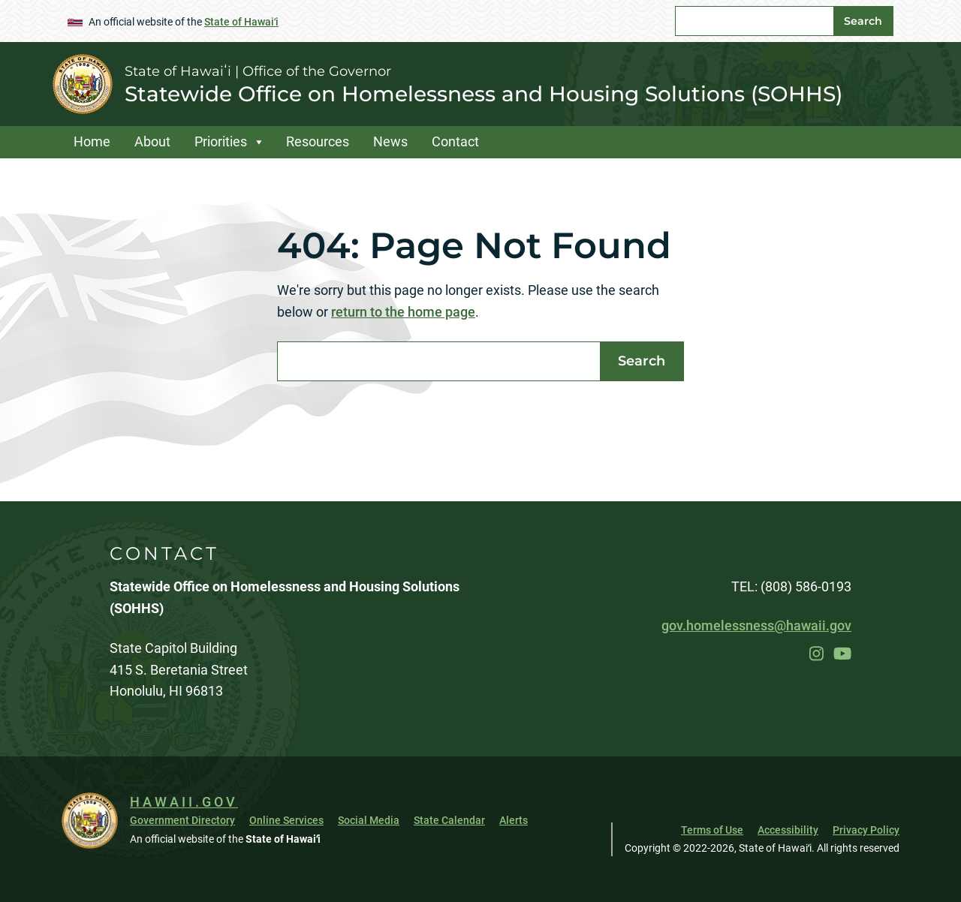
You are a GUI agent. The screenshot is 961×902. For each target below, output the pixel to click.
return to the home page (403, 312)
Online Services (286, 820)
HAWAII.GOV (184, 802)
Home (92, 141)
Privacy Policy (866, 830)
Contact (455, 141)
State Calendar (449, 820)
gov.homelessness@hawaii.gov (756, 625)
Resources (317, 141)
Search (863, 21)
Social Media (368, 820)
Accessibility (788, 830)
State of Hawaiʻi (241, 22)
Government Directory (182, 820)
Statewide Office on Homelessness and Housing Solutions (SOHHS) (483, 94)
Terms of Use (712, 830)
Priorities (220, 141)
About (152, 141)
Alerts (513, 820)
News (390, 141)
